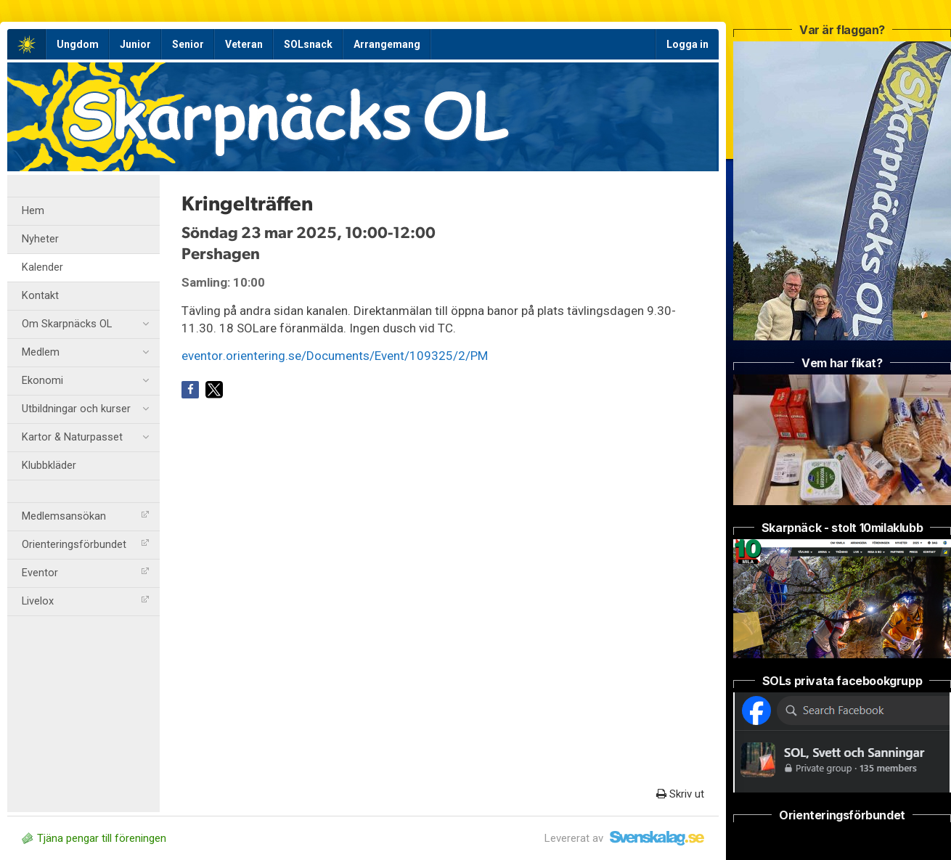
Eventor (85, 573)
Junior (135, 44)
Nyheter (40, 239)
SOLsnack (308, 44)
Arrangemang (387, 44)
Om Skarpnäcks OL (85, 324)
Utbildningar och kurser (85, 409)
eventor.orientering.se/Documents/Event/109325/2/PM (334, 355)
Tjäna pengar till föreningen (94, 838)
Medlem (85, 352)
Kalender (42, 267)
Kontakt (40, 296)
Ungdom (78, 44)
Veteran (244, 44)
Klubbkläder (49, 465)
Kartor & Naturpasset (85, 437)
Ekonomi (85, 381)
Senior (188, 44)
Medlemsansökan (85, 516)
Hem (33, 211)
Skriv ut (680, 793)
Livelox (85, 601)
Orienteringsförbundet (85, 544)
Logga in (687, 44)
